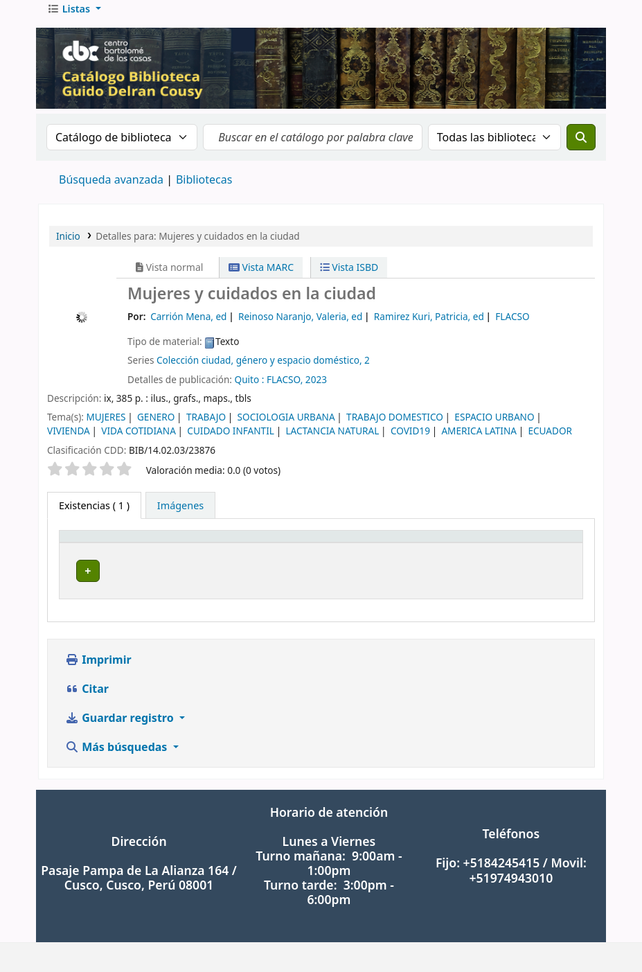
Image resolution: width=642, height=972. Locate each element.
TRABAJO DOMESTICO (394, 426)
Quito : (250, 389)
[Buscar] (581, 147)
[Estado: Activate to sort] (548, 553)
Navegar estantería (433, 580)
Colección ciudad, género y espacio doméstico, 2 (263, 369)
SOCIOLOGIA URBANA (286, 426)
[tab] (180, 515)
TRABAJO (206, 426)
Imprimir (98, 658)
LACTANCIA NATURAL (332, 440)
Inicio (68, 245)
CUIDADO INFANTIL (230, 440)
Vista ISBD (349, 276)
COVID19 (410, 440)
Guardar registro (121, 717)
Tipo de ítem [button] (96, 553)
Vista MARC (261, 276)
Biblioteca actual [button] (207, 553)
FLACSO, (285, 389)
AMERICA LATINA (479, 440)
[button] (74, 19)
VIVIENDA (68, 440)
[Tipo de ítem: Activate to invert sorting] (110, 553)
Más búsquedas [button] (117, 746)
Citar (87, 688)
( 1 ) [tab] (94, 515)
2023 (316, 389)
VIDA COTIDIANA (138, 440)
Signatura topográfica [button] (345, 553)
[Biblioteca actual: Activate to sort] (222, 553)
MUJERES (105, 426)
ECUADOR (550, 440)
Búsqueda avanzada (111, 189)
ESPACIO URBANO (494, 426)
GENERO (156, 426)
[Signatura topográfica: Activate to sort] (399, 553)
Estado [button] (536, 553)
